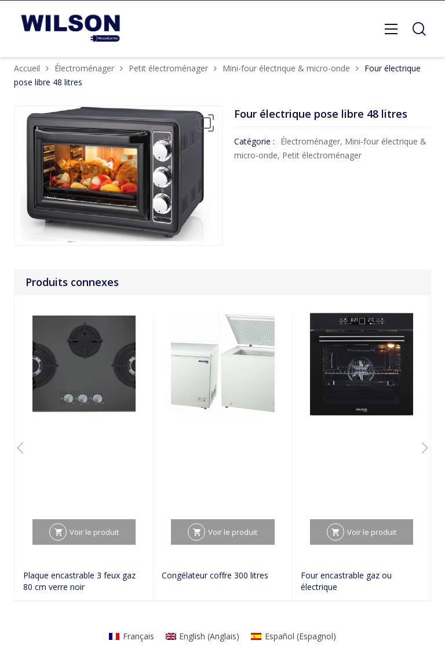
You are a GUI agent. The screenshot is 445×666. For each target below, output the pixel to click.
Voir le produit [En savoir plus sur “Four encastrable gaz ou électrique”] (371, 532)
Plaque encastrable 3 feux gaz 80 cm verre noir (79, 581)
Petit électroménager (168, 68)
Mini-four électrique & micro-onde (286, 68)
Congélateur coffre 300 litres (215, 575)
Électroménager (84, 68)
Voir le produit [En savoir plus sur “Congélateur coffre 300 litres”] (232, 532)
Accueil (27, 68)
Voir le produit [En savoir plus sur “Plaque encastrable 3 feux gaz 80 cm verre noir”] (94, 532)
